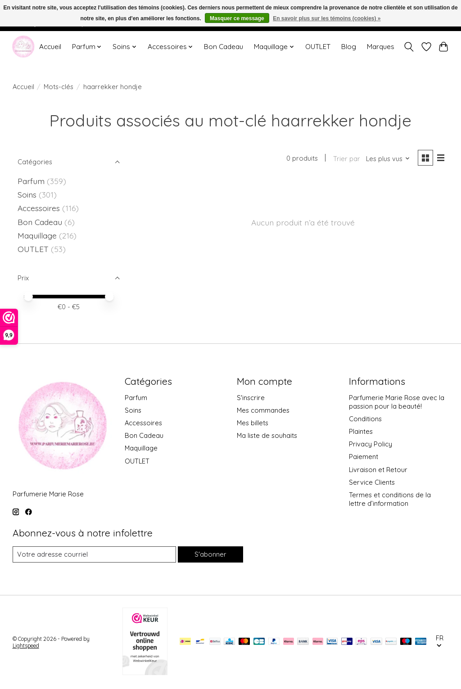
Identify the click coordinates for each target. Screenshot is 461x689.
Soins (28, 194)
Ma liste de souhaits (267, 435)
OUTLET (317, 46)
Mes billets (252, 423)
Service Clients (372, 482)
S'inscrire (251, 397)
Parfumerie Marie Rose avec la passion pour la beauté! (396, 401)
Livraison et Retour (378, 469)
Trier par (346, 158)
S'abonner (210, 554)
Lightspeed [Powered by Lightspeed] (26, 645)
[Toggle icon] (408, 47)
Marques (380, 46)
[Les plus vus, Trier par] (388, 158)
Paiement (363, 456)
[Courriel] (94, 554)
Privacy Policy (370, 444)
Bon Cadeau (223, 46)
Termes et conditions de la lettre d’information (390, 499)
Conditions (365, 418)
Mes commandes (263, 410)
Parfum (31, 181)
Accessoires (40, 208)
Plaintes (361, 431)
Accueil (50, 46)
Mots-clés (58, 86)
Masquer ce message (237, 18)
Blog (348, 46)
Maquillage (38, 235)
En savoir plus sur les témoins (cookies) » (326, 18)
